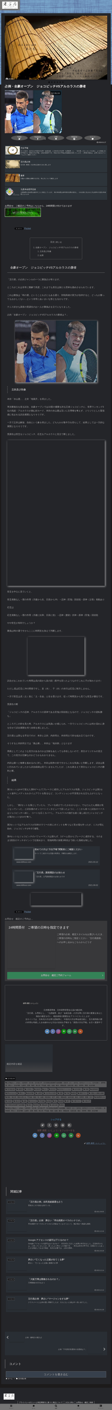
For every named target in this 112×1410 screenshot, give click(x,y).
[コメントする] (92, 138)
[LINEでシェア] (56, 138)
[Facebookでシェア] (38, 138)
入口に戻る (69, 1402)
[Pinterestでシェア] (74, 138)
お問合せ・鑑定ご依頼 (84, 1402)
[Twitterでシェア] (19, 138)
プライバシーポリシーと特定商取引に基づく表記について (41, 1402)
